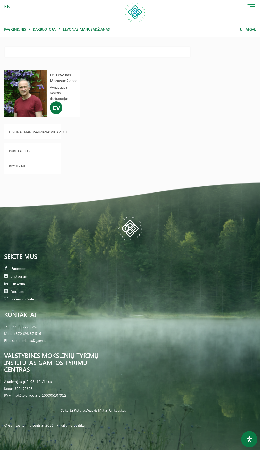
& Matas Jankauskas (110, 410)
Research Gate (19, 299)
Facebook (15, 268)
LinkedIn (14, 283)
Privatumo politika (70, 425)
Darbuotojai (44, 29)
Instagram (15, 276)
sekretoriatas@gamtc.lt (30, 340)
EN (7, 6)
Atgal (247, 29)
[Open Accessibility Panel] (249, 439)
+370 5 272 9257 (24, 326)
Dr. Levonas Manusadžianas (63, 77)
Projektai (17, 166)
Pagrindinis (15, 29)
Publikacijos (19, 151)
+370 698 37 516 (27, 333)
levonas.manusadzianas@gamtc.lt (32, 132)
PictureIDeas (83, 410)
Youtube (14, 291)
